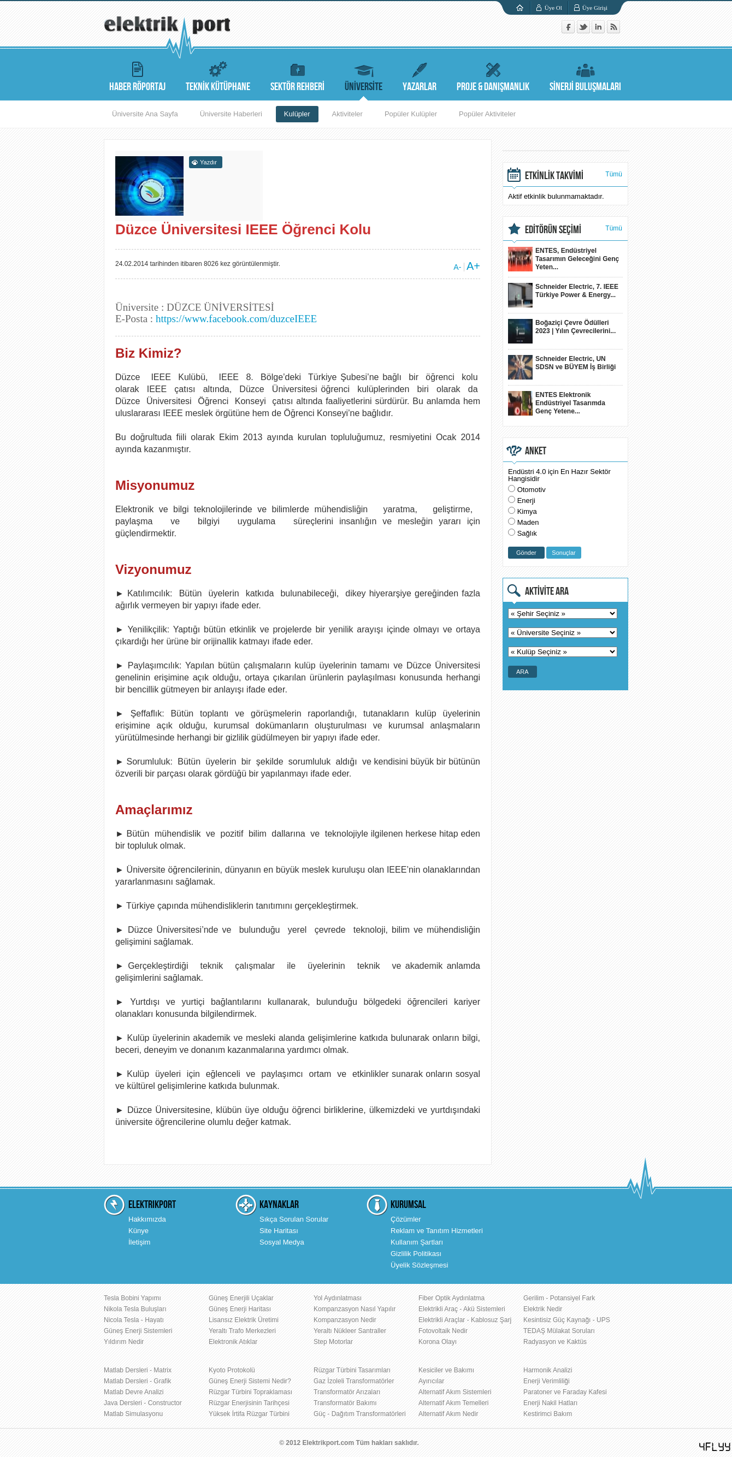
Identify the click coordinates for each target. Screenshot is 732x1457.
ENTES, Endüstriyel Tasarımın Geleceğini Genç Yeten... (563, 259)
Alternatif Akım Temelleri (453, 1403)
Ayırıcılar (431, 1381)
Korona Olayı (437, 1341)
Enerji (526, 500)
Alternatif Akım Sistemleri (454, 1392)
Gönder (526, 552)
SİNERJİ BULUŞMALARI (585, 75)
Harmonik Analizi (547, 1370)
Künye (138, 1230)
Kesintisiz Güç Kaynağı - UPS (566, 1320)
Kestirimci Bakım (547, 1414)
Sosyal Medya (281, 1242)
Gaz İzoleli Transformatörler (354, 1381)
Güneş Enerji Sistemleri (138, 1331)
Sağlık (527, 533)
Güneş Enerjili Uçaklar (241, 1298)
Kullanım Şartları (417, 1242)
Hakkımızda (147, 1219)
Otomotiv (531, 489)
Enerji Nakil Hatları (550, 1403)
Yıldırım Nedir (124, 1341)
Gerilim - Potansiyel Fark (559, 1298)
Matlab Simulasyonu (133, 1414)
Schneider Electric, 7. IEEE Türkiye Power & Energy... (563, 295)
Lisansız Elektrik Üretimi (244, 1320)
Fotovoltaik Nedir (443, 1331)
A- (457, 267)
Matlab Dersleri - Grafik (137, 1381)
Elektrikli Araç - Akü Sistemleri (461, 1309)
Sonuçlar (563, 552)
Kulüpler (297, 114)
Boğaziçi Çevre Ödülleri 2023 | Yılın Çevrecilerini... (562, 331)
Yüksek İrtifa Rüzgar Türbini (249, 1414)
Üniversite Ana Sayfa (145, 114)
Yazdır (208, 162)
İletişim (139, 1242)
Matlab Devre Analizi (133, 1392)
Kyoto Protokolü (232, 1370)
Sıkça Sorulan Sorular (293, 1219)
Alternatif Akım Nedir (448, 1414)
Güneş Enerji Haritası (240, 1309)
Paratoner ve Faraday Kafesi (565, 1392)
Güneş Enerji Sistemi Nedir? (250, 1381)
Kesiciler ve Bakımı (446, 1370)
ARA (522, 671)
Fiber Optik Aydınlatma (451, 1298)
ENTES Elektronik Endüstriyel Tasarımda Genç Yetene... (556, 403)
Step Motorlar (333, 1341)
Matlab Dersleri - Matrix (138, 1370)
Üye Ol (553, 7)
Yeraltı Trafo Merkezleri (242, 1331)
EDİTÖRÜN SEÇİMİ (553, 229)
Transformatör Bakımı (345, 1403)
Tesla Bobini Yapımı (132, 1298)
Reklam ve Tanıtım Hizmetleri (437, 1230)
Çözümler (406, 1219)
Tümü (613, 174)
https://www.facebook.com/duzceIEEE (236, 318)
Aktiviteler (347, 114)
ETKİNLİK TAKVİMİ (554, 175)
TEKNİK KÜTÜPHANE (218, 75)
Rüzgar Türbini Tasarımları (352, 1370)
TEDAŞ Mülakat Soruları (559, 1331)
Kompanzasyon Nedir (345, 1320)
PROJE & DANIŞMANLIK (493, 75)
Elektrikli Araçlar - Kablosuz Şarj (464, 1320)
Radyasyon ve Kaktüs (555, 1341)
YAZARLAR (419, 75)
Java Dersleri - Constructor (143, 1403)
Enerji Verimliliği (546, 1381)
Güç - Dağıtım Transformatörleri (360, 1414)
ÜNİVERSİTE (363, 75)
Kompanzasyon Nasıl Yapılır (354, 1309)
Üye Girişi (594, 7)
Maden (528, 522)
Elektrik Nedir (542, 1309)
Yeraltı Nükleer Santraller (350, 1331)
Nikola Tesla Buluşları (135, 1309)
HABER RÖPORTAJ (137, 75)
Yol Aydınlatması (338, 1298)
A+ (473, 266)
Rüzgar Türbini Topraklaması (250, 1392)
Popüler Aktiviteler (487, 114)
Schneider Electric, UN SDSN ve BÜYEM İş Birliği (562, 367)
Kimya (527, 511)
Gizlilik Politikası (416, 1253)
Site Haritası (278, 1230)
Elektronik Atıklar (233, 1341)
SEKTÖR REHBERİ (297, 75)
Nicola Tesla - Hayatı (134, 1320)
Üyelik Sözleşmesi (419, 1265)
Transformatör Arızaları (347, 1392)
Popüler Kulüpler (411, 114)
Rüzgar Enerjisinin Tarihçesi (249, 1403)
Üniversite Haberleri (231, 114)
